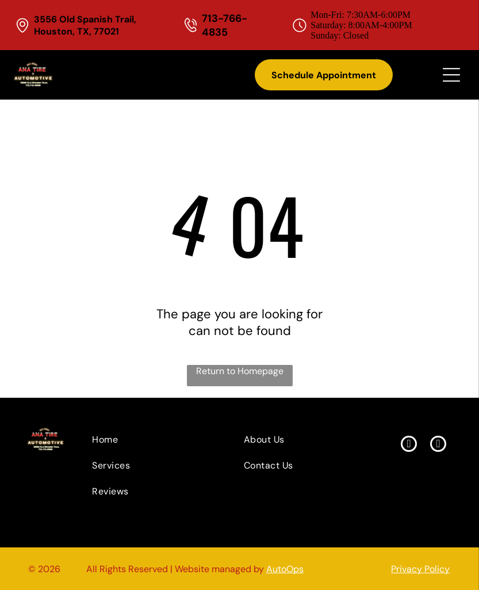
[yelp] (438, 445)
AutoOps (285, 569)
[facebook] (409, 445)
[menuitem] (146, 439)
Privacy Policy (420, 569)
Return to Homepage (239, 371)
